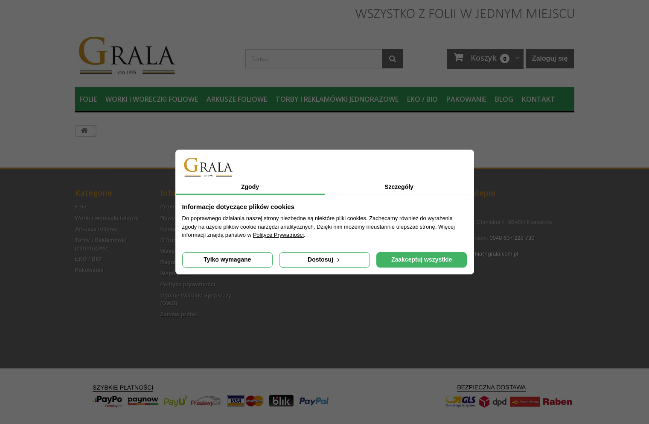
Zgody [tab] (250, 186)
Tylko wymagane (227, 259)
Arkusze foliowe (237, 99)
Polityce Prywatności (278, 235)
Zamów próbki (179, 314)
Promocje (173, 206)
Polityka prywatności (187, 284)
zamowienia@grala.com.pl (485, 253)
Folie (88, 99)
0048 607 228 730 (512, 238)
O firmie (170, 240)
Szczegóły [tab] (398, 186)
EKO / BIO (422, 99)
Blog (504, 99)
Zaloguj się (550, 58)
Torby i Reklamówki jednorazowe (337, 99)
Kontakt (538, 99)
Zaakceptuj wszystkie (421, 259)
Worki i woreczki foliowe (151, 99)
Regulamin (174, 262)
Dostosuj (324, 259)
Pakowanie (466, 99)
